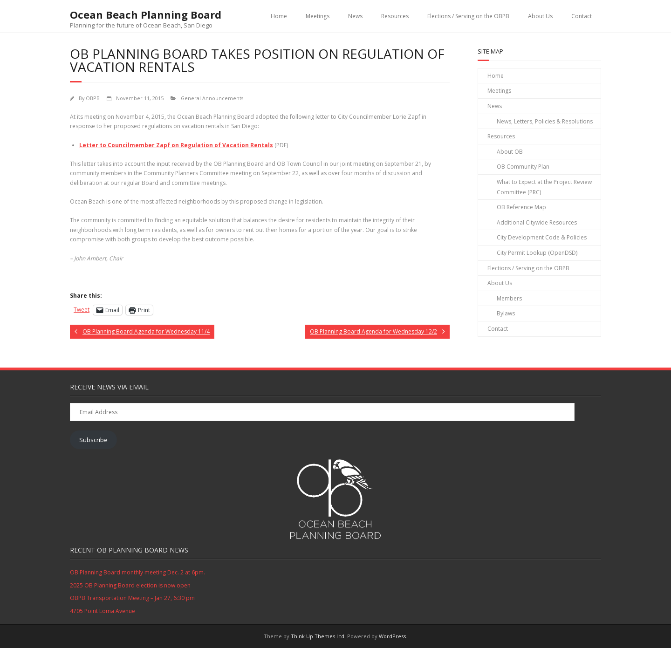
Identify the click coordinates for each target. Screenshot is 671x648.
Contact (581, 16)
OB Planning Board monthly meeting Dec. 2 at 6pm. (137, 572)
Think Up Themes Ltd (317, 636)
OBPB (93, 98)
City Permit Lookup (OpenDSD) (537, 253)
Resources (395, 16)
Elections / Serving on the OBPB (468, 16)
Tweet (81, 310)
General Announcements (212, 98)
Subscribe (93, 440)
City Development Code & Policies (542, 237)
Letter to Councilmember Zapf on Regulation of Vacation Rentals (176, 145)
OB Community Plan (523, 167)
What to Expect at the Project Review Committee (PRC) (544, 187)
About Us (540, 16)
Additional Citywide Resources (537, 222)
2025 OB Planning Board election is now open (130, 585)
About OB (510, 152)
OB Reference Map (521, 207)
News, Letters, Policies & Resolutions (545, 121)
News (355, 16)
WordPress (392, 636)
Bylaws (506, 313)
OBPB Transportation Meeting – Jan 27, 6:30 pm (132, 598)
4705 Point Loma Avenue (102, 611)
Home (279, 16)
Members (509, 298)
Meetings (317, 16)
